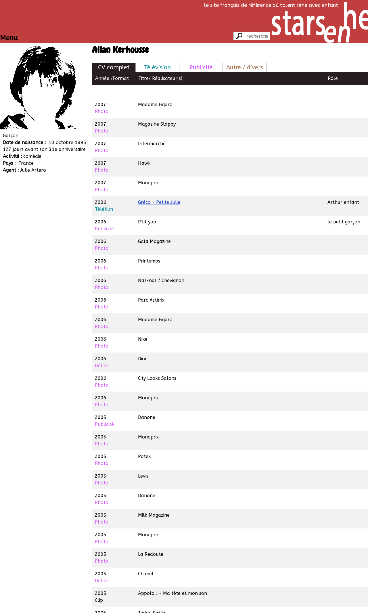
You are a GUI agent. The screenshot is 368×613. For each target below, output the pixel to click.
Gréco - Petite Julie (159, 189)
